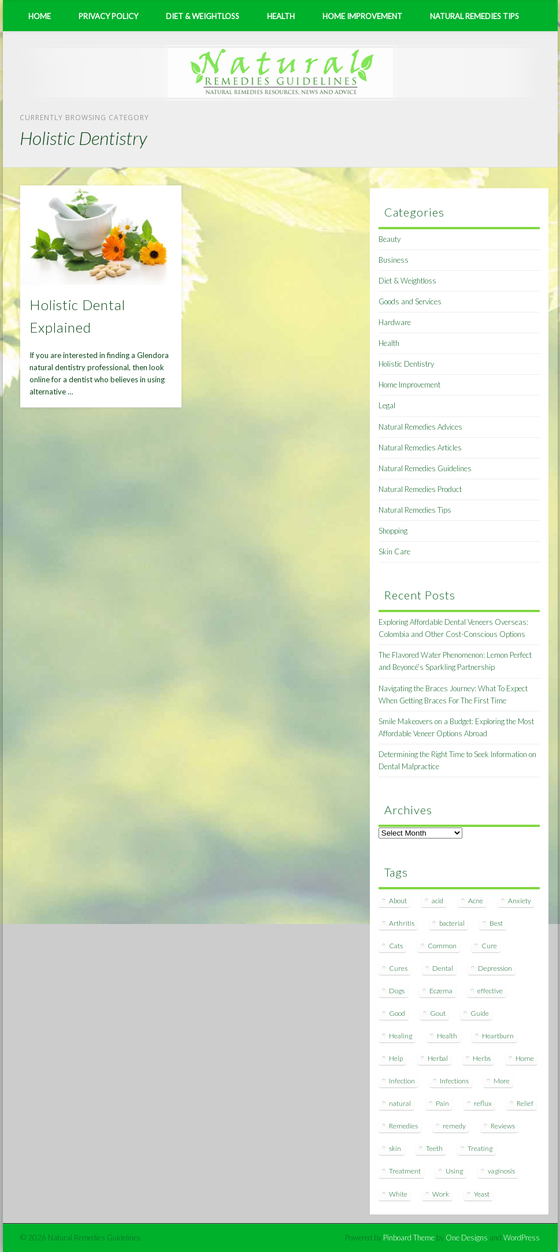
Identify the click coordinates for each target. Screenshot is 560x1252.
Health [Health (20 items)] (447, 1035)
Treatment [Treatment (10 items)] (405, 1171)
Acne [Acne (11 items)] (475, 900)
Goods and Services (410, 301)
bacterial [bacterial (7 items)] (452, 923)
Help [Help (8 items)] (396, 1058)
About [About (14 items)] (398, 900)
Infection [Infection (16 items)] (402, 1080)
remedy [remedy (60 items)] (454, 1125)
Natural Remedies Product (420, 489)
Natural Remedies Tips (474, 16)
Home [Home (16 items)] (525, 1058)
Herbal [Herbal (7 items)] (438, 1058)
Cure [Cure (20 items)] (489, 945)
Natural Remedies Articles (420, 447)
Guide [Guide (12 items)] (479, 1013)
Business (394, 259)
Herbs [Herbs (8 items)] (482, 1058)
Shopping (393, 530)
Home (39, 16)
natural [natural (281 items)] (400, 1103)
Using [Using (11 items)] (454, 1171)
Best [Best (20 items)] (496, 923)
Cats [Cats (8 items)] (396, 945)
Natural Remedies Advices (420, 426)
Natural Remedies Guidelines (425, 468)
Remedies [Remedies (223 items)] (403, 1125)
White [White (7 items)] (398, 1194)
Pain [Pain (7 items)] (442, 1103)
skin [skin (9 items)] (395, 1148)
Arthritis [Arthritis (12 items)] (401, 923)
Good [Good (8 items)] (397, 1013)
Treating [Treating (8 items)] (480, 1148)
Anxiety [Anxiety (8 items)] (519, 900)
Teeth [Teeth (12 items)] (434, 1148)
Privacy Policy (108, 16)
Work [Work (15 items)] (440, 1194)
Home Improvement (362, 16)
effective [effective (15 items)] (490, 990)
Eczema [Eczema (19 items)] (441, 990)
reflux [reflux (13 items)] (483, 1103)
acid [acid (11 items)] (437, 900)
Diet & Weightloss (202, 16)
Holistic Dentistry (406, 363)
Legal (387, 405)
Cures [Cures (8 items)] (398, 968)
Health (281, 16)
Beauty (389, 239)
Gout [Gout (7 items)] (438, 1013)
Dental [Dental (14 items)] (442, 968)
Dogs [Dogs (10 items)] (397, 990)
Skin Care (394, 551)
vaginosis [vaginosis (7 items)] (501, 1171)
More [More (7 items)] (502, 1080)
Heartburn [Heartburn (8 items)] (498, 1035)
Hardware (395, 322)
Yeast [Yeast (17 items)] (481, 1194)
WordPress (521, 1237)
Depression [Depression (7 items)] (495, 968)
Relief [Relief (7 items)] (525, 1103)
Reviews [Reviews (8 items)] (503, 1125)
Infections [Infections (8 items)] (454, 1080)
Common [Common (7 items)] (442, 945)
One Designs (467, 1237)
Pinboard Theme (409, 1237)
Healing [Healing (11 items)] (400, 1035)
